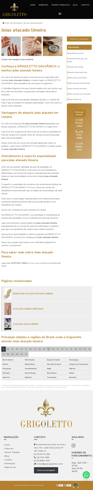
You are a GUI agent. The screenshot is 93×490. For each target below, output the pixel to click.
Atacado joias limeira (75, 67)
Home (32, 5)
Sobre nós (43, 5)
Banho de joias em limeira (77, 78)
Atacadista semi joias (76, 53)
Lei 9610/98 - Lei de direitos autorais (56, 387)
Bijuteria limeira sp (74, 99)
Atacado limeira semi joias (77, 72)
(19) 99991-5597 (79, 146)
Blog (75, 5)
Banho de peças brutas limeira (79, 83)
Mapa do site (10, 467)
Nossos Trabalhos (60, 5)
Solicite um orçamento (79, 39)
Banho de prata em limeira (77, 89)
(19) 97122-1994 (79, 123)
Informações (9, 463)
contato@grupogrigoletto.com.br (48, 464)
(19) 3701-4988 (79, 134)
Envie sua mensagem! (46, 470)
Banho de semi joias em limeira (79, 94)
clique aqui (34, 263)
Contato (85, 5)
